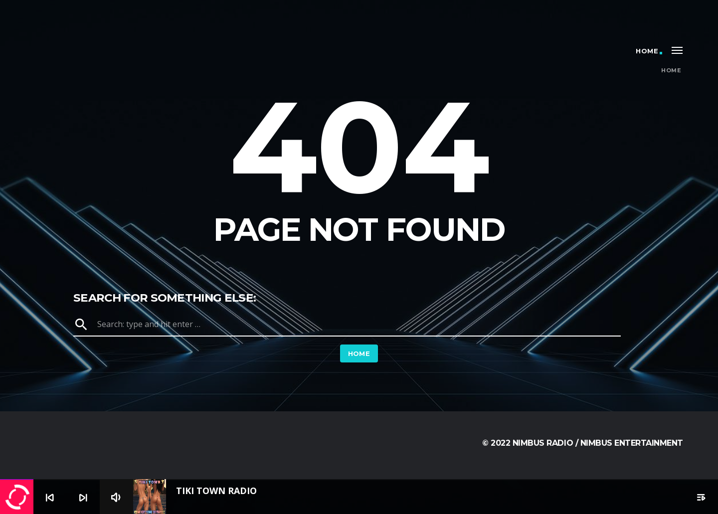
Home (647, 51)
